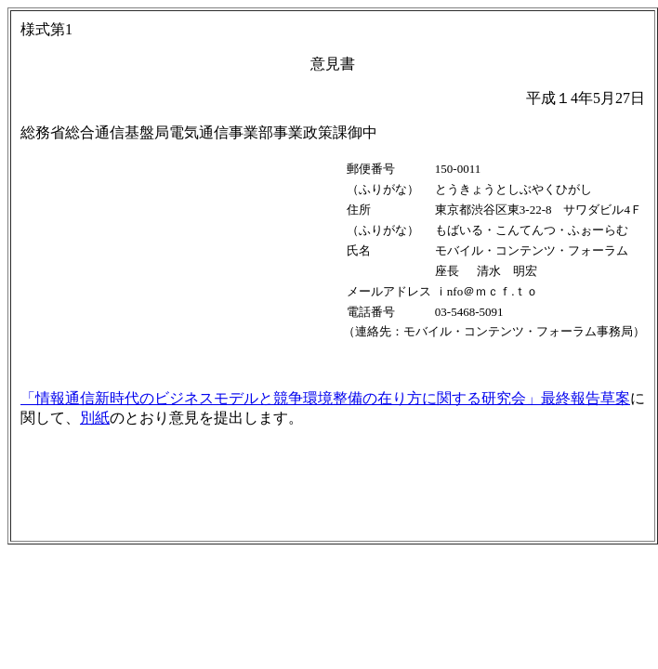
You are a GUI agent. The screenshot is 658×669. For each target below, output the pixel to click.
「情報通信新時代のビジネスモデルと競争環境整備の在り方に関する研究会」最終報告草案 (325, 398)
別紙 (95, 418)
